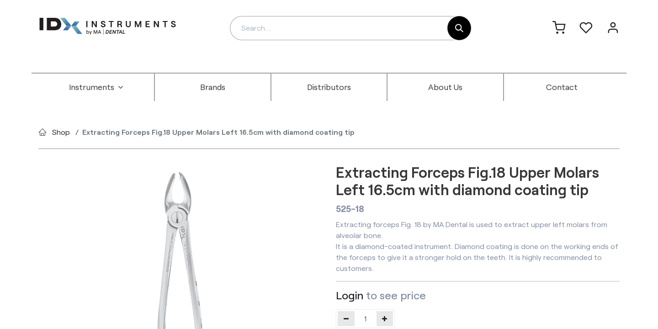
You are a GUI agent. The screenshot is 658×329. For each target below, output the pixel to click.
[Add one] (385, 318)
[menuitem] (96, 87)
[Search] (459, 28)
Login (349, 295)
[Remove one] (346, 318)
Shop (61, 131)
